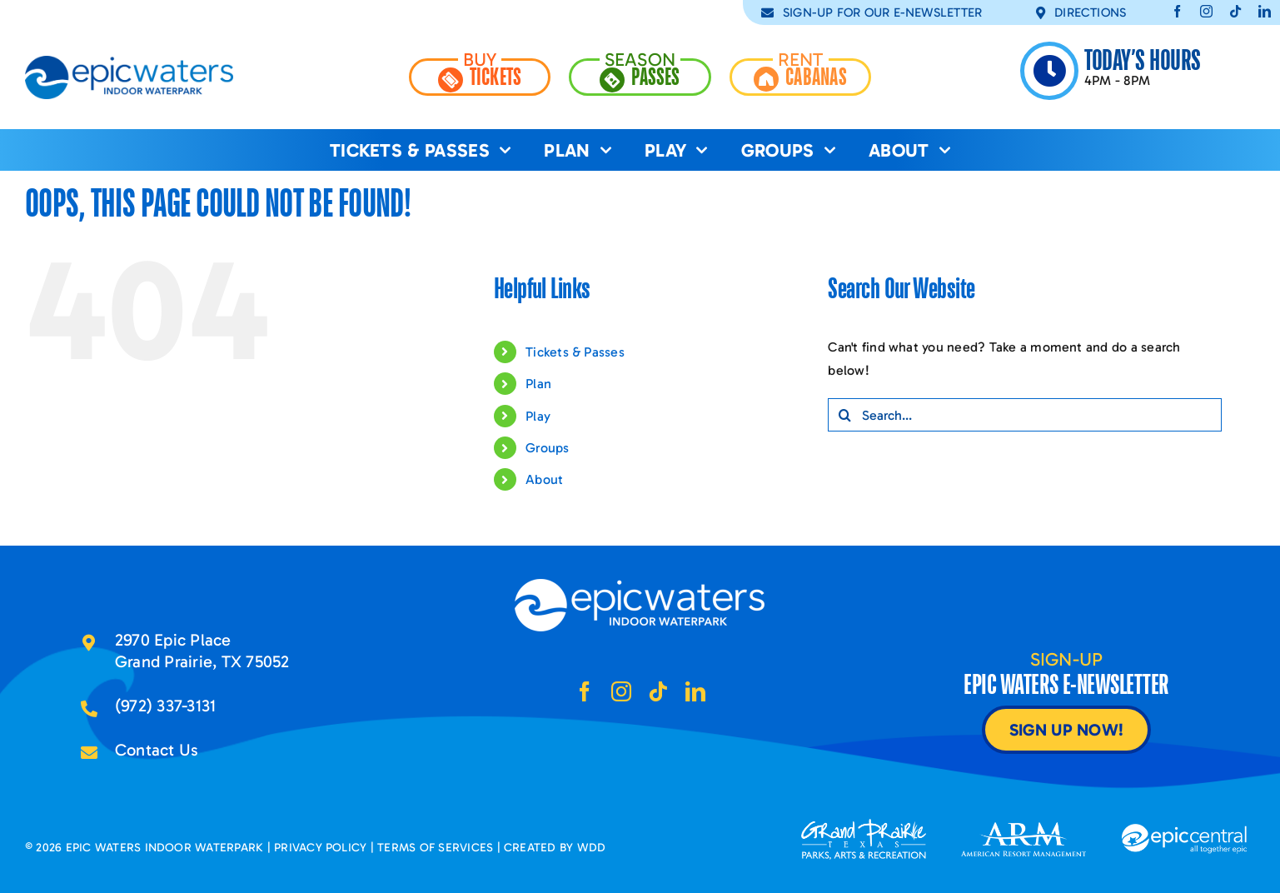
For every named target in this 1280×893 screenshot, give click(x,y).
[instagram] (1206, 11)
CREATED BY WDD (554, 848)
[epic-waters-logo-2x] (129, 62)
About (544, 479)
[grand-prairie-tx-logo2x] (863, 825)
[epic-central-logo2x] (1184, 830)
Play (537, 416)
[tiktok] (1235, 11)
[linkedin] (1264, 11)
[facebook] (1177, 11)
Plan (538, 384)
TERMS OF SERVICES (435, 848)
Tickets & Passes (575, 352)
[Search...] (1024, 415)
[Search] (844, 415)
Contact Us (156, 750)
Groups (547, 448)
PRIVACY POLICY (320, 848)
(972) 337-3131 (165, 706)
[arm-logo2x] (1023, 828)
